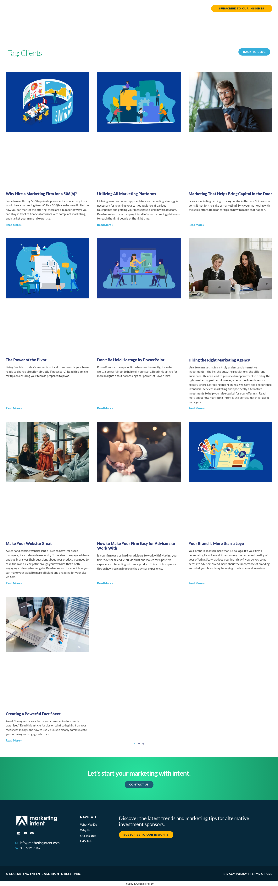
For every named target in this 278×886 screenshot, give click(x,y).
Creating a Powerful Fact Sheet (33, 713)
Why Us (203, 18)
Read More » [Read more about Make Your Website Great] (14, 583)
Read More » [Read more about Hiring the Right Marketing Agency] (197, 408)
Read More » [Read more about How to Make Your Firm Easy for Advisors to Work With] (105, 583)
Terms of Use (260, 873)
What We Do (176, 18)
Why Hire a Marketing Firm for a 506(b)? (42, 193)
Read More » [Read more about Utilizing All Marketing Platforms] (105, 224)
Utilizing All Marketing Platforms (126, 193)
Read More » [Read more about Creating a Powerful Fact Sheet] (14, 740)
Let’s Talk (263, 18)
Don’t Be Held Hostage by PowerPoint (130, 359)
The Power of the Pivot (26, 359)
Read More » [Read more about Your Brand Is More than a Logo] (197, 583)
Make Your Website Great (29, 543)
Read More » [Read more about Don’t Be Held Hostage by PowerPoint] (105, 408)
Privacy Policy (232, 873)
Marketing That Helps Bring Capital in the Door (230, 193)
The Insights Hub (232, 18)
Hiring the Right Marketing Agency (219, 359)
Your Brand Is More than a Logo (216, 543)
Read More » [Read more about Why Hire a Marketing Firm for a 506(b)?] (14, 224)
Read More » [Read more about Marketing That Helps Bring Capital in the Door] (197, 224)
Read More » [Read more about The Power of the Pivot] (14, 408)
